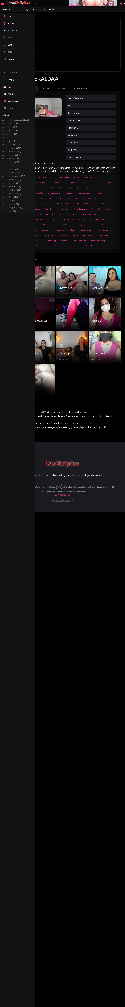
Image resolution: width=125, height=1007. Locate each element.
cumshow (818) (8, 140)
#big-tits (62, 183)
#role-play (84, 241)
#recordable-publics (67, 241)
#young (108, 257)
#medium (65, 236)
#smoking (89, 246)
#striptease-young (95, 251)
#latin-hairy (101, 225)
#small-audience (74, 246)
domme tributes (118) (11, 148)
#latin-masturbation (52, 230)
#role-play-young (98, 241)
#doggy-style (62, 209)
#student (109, 251)
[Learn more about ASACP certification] (67, 589)
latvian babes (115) (11, 179)
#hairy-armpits (74, 214)
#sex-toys (48, 246)
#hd (100, 214)
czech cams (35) (9, 144)
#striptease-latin (77, 251)
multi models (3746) (11, 163)
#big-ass (92, 172)
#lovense (95, 230)
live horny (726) (9, 222)
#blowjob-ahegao (79, 193)
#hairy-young (89, 214)
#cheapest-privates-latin (77, 204)
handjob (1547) (8, 171)
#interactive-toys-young (86, 220)
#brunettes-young (72, 199)
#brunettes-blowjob (52, 199)
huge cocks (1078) (10, 128)
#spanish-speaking (104, 246)
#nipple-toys (90, 236)
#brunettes (95, 193)
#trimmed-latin (76, 257)
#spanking (49, 251)
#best (68, 172)
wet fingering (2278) (11, 151)
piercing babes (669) (11, 198)
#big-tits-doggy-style (52, 188)
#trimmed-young (93, 257)
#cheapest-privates (104, 199)
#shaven (60, 246)
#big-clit (98, 177)
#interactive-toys (65, 220)
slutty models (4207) (11, 202)
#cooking (48, 209)
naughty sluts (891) (11, 191)
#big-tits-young (50, 193)
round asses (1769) (10, 124)
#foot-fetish (49, 214)
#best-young (79, 172)
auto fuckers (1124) (11, 159)
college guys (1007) (11, 167)
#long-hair (83, 230)
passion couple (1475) (12, 218)
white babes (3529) (10, 206)
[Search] (47, 3)
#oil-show (103, 236)
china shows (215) (10, 136)
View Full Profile (94, 80)
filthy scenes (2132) (11, 187)
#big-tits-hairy (70, 188)
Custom (17, 9)
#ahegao (57, 172)
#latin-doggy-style (67, 225)
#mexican (77, 236)
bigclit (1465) (8, 210)
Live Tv (43, 9)
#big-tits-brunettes (95, 183)
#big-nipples (49, 183)
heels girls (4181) (10, 175)
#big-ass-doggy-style (52, 177)
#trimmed (62, 257)
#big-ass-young (85, 177)
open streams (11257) (11, 155)
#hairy (61, 214)
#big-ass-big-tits (105, 172)
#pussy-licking (50, 241)
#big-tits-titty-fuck (102, 188)
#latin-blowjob (50, 225)
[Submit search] (64, 3)
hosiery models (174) (11, 194)
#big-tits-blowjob (76, 183)
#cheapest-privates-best (54, 204)
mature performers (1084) (13, 183)
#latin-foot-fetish (85, 225)
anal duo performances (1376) (15, 120)
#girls (47, 172)
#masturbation (50, 236)
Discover (7, 9)
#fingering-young (107, 209)
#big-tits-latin (85, 188)
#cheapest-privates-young (100, 204)
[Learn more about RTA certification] (56, 589)
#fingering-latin (90, 209)
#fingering (76, 209)
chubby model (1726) (11, 214)
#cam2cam (87, 199)
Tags (27, 9)
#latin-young (69, 230)
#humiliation (50, 220)
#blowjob (64, 193)
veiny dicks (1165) (10, 132)
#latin (102, 220)
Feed (51, 9)
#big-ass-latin (70, 177)
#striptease (61, 251)
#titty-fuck (49, 257)
